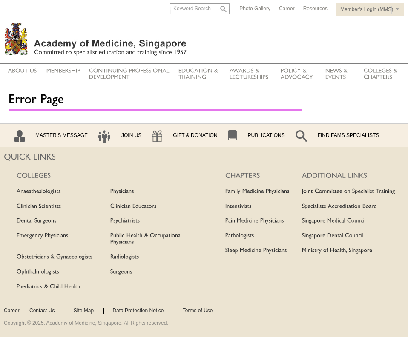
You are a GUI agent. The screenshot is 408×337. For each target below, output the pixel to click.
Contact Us (42, 311)
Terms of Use (198, 311)
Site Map (84, 311)
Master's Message (61, 135)
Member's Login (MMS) (366, 9)
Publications (266, 135)
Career (287, 8)
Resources (315, 8)
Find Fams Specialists (348, 135)
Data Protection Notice (138, 311)
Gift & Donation (195, 135)
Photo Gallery (254, 8)
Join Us (131, 135)
